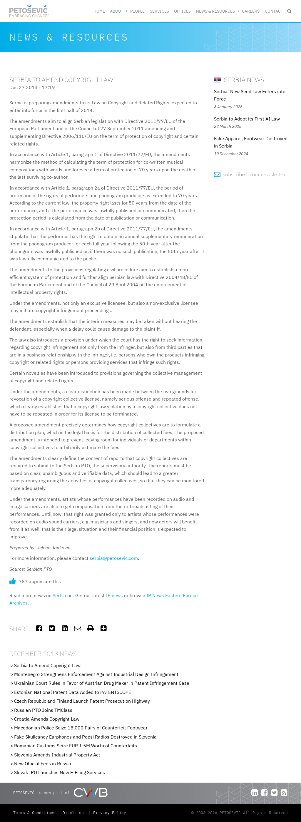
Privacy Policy (109, 812)
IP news (114, 595)
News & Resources (215, 11)
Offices (182, 11)
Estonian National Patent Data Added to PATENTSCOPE (72, 692)
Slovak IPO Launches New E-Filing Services (59, 772)
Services (159, 11)
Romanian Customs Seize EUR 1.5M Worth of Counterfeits (75, 746)
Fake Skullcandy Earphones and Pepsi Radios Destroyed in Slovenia (85, 737)
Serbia (59, 595)
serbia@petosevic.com (114, 558)
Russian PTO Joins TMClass (43, 710)
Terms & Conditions (35, 812)
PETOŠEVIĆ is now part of (60, 792)
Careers (251, 11)
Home (99, 11)
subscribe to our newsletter (249, 174)
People (137, 11)
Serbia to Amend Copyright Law (47, 665)
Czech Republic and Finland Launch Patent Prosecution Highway (82, 701)
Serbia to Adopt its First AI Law (247, 119)
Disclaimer (74, 812)
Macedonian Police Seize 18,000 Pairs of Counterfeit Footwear (81, 728)
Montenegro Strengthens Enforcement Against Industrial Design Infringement (96, 674)
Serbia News (239, 79)
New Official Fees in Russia (42, 763)
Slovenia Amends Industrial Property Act (57, 755)
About (116, 11)
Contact (274, 11)
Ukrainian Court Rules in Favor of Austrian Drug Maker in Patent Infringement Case (101, 683)
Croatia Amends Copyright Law (46, 719)
